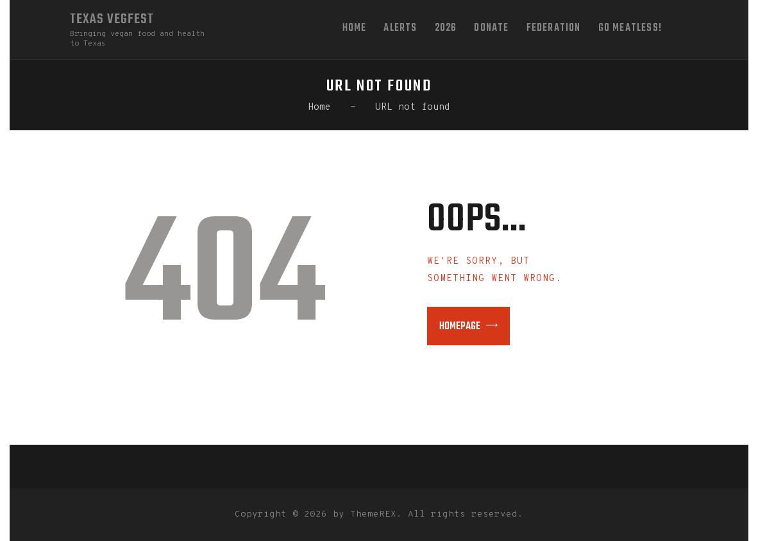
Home (319, 107)
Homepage (459, 326)
